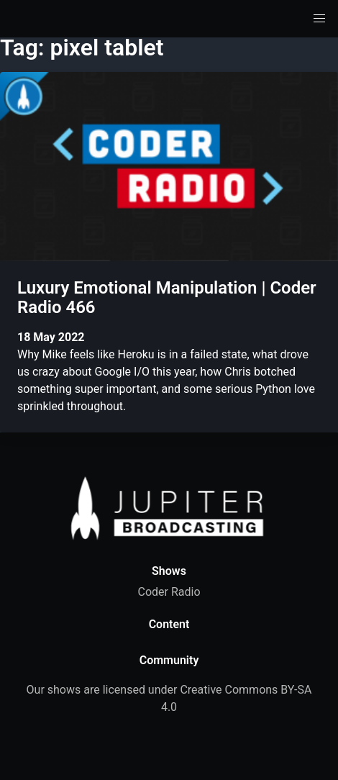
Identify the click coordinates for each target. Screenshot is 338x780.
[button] (319, 18)
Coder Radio (168, 592)
